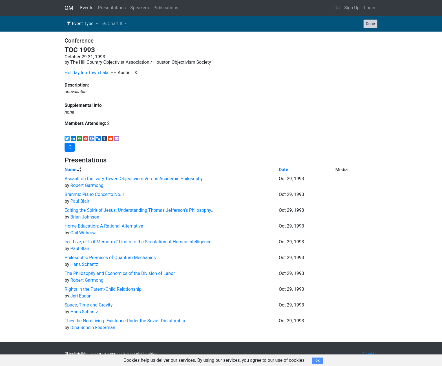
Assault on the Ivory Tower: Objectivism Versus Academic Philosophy (134, 178)
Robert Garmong (86, 185)
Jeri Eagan (80, 296)
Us (337, 7)
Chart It (113, 23)
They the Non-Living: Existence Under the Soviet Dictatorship (125, 320)
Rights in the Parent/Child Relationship (103, 289)
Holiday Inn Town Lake (87, 72)
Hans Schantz (84, 264)
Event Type (81, 23)
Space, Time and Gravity (88, 305)
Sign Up (352, 7)
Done (370, 23)
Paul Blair (79, 201)
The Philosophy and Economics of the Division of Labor (120, 273)
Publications (165, 7)
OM (69, 8)
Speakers (139, 7)
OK (317, 361)
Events (86, 7)
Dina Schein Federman (92, 327)
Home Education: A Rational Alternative (104, 226)
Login (369, 7)
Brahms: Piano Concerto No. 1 (95, 194)
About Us (369, 353)
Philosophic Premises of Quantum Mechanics (110, 257)
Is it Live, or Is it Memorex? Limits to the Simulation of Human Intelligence (138, 241)
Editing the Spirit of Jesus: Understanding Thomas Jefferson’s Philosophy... (140, 210)
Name (70, 169)
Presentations (112, 7)
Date (283, 169)
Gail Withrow (83, 232)
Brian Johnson (84, 217)
